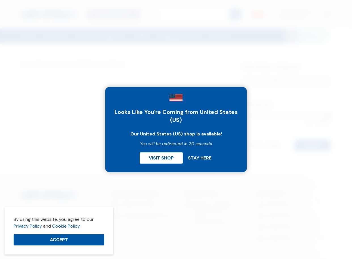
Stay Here (199, 158)
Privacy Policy (28, 226)
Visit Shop (161, 158)
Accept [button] (59, 240)
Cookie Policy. (66, 226)
